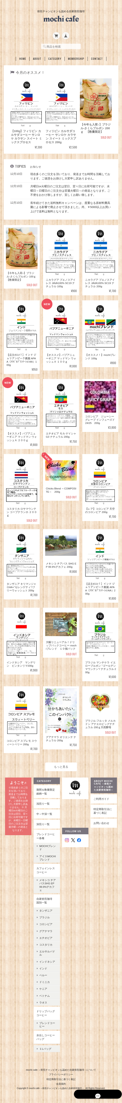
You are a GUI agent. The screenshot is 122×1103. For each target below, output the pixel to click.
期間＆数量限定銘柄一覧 (45, 790)
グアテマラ (45, 929)
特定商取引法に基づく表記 (103, 809)
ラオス (43, 1001)
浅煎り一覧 (43, 802)
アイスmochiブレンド (47, 856)
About (37, 57)
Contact (97, 57)
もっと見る (61, 765)
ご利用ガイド (101, 797)
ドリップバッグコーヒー (45, 1011)
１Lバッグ (45, 1045)
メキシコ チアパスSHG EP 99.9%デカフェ (48, 883)
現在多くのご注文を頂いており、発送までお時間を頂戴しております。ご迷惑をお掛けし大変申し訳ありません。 (70, 175)
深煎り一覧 (43, 822)
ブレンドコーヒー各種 (45, 834)
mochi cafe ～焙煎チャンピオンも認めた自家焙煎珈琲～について (61, 1065)
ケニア (43, 987)
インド (43, 967)
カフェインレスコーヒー (45, 869)
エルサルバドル (47, 952)
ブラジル (44, 916)
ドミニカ (44, 980)
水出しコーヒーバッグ (45, 1035)
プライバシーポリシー (61, 1070)
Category (54, 57)
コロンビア (45, 923)
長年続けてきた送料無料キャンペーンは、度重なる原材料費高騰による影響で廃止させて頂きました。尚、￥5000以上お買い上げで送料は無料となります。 (70, 206)
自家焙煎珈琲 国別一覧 (45, 899)
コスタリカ (45, 943)
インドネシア (47, 960)
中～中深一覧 (44, 812)
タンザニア (45, 909)
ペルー (43, 973)
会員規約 (61, 1079)
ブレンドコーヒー (47, 1023)
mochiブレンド (47, 846)
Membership (76, 57)
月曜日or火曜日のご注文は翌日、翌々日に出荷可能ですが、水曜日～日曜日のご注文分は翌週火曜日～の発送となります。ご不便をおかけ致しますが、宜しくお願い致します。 (70, 189)
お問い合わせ (101, 821)
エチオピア (45, 936)
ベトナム (44, 994)
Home (22, 57)
